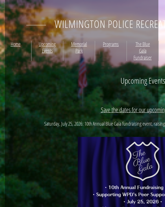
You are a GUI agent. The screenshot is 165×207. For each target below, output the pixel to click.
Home (16, 44)
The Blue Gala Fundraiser (143, 51)
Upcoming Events (47, 47)
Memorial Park (79, 47)
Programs (111, 44)
